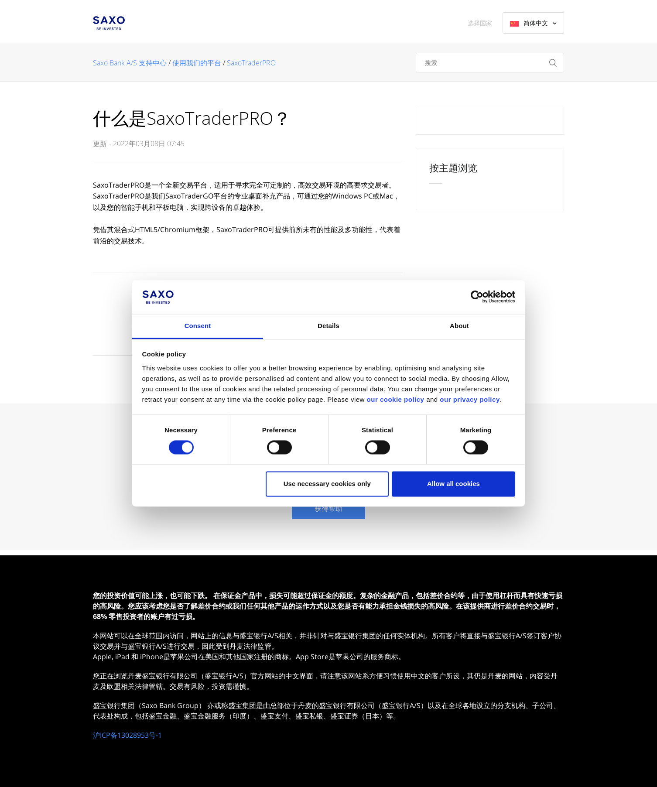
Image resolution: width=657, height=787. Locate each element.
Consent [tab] (198, 325)
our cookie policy (395, 399)
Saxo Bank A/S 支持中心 (130, 63)
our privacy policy (470, 399)
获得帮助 (328, 508)
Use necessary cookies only (327, 483)
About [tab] (459, 325)
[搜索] (490, 62)
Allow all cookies (453, 483)
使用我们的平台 (196, 63)
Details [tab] (328, 325)
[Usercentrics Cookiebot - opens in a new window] (477, 297)
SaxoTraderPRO (251, 63)
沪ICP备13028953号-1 (127, 735)
